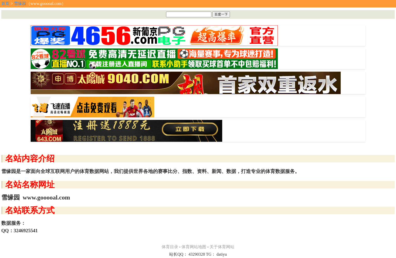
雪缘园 (20, 3)
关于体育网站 (222, 247)
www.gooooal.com (46, 197)
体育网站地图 (194, 247)
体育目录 (170, 247)
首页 (5, 3)
